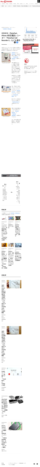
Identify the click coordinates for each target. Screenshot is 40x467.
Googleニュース (22, 3)
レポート (9, 6)
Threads (7, 3)
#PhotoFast (9, 28)
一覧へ (11, 192)
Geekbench (36, 3)
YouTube (14, 3)
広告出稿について (22, 463)
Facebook (3, 3)
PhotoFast (13, 54)
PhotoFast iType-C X (15, 101)
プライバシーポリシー (13, 463)
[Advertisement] (20, 15)
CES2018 (13, 52)
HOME (3, 6)
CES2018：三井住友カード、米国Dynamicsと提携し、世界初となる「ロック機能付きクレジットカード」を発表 (18, 192)
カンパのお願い (12, 464)
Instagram (10, 3)
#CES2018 (5, 28)
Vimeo (27, 3)
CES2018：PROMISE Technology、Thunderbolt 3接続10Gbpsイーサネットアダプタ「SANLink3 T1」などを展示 (5, 192)
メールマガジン (31, 3)
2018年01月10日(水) (5, 27)
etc (5, 6)
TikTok (18, 3)
